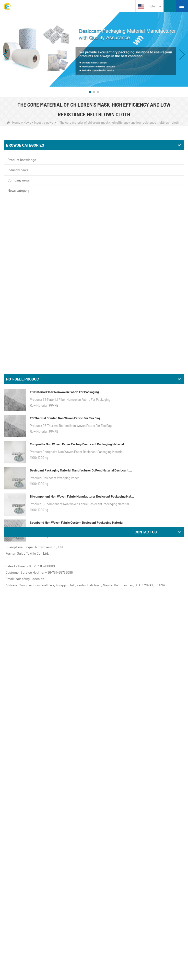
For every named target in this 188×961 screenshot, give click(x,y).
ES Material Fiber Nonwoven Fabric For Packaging (64, 221)
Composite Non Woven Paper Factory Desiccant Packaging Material (77, 273)
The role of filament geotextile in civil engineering (56, 862)
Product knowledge (22, 160)
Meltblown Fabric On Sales (104, 483)
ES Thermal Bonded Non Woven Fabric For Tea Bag (65, 247)
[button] (90, 92)
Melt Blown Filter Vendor (52, 502)
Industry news (43, 122)
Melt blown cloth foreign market (51, 849)
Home (13, 122)
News (27, 122)
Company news (19, 180)
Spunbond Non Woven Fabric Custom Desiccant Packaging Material (76, 351)
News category (19, 190)
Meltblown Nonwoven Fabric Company (41, 547)
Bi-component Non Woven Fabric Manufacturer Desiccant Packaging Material (82, 325)
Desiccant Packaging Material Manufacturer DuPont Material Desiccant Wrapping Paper (82, 299)
